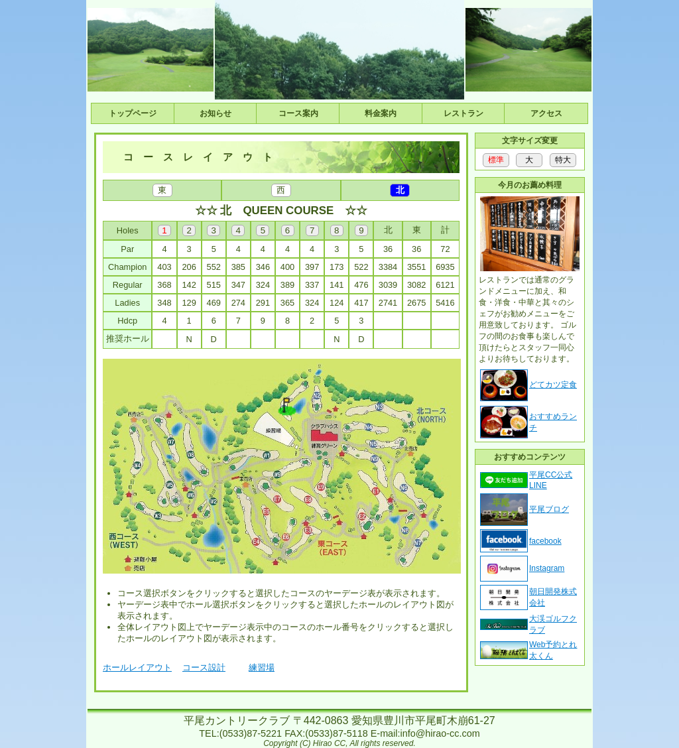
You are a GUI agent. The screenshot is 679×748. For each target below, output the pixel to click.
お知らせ (215, 113)
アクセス (546, 113)
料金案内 (381, 113)
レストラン (463, 113)
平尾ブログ (549, 509)
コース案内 (298, 113)
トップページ (132, 113)
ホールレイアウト (137, 667)
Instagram (546, 568)
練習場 (262, 667)
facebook (545, 541)
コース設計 (203, 667)
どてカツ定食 (553, 384)
